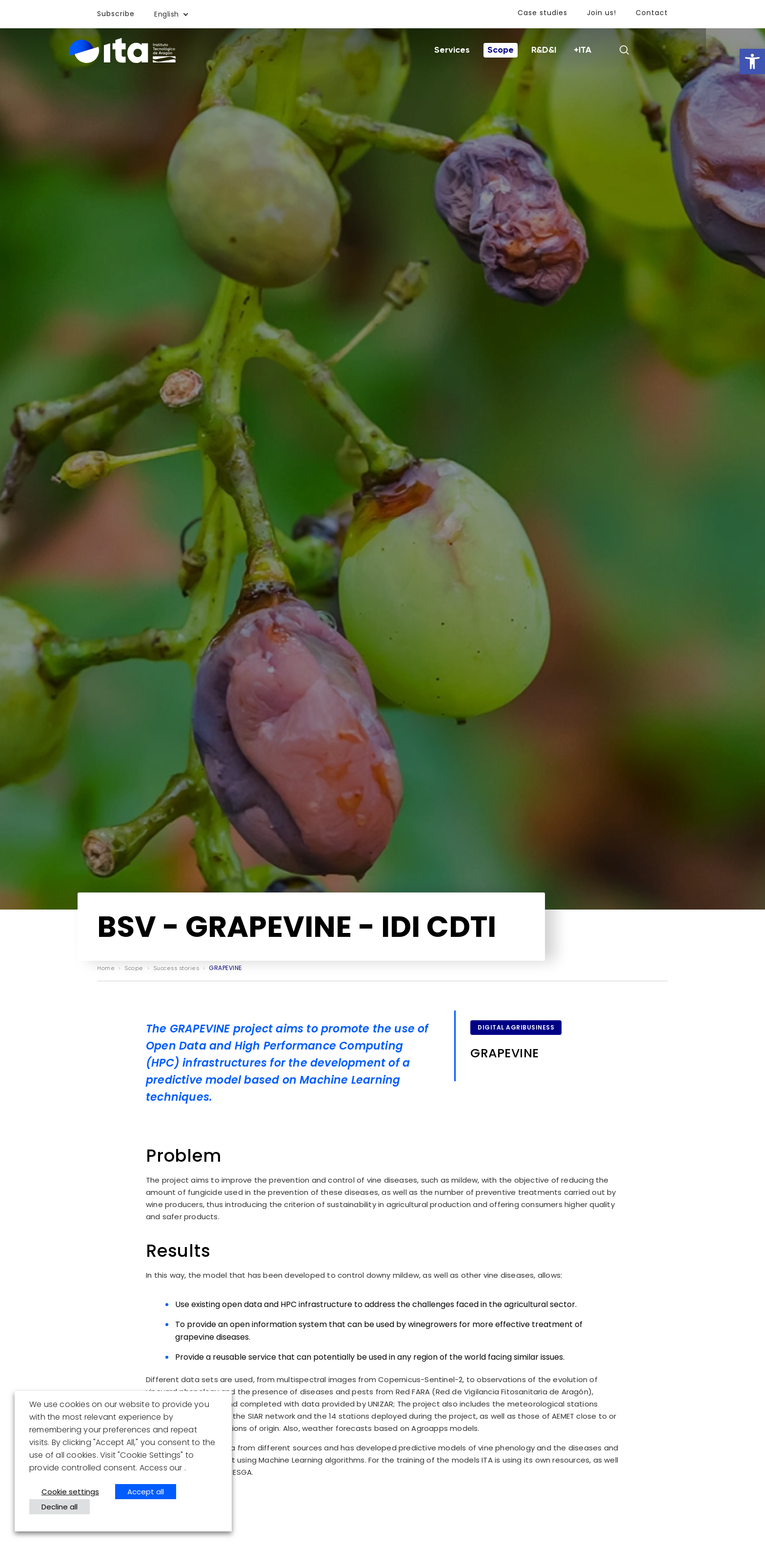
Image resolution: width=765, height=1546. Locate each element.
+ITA (612, 50)
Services (482, 50)
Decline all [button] (59, 1507)
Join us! (601, 13)
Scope (530, 50)
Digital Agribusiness (516, 1027)
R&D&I (573, 50)
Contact (652, 13)
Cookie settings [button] (70, 1492)
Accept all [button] (145, 1492)
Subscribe (116, 14)
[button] (752, 61)
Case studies (542, 13)
